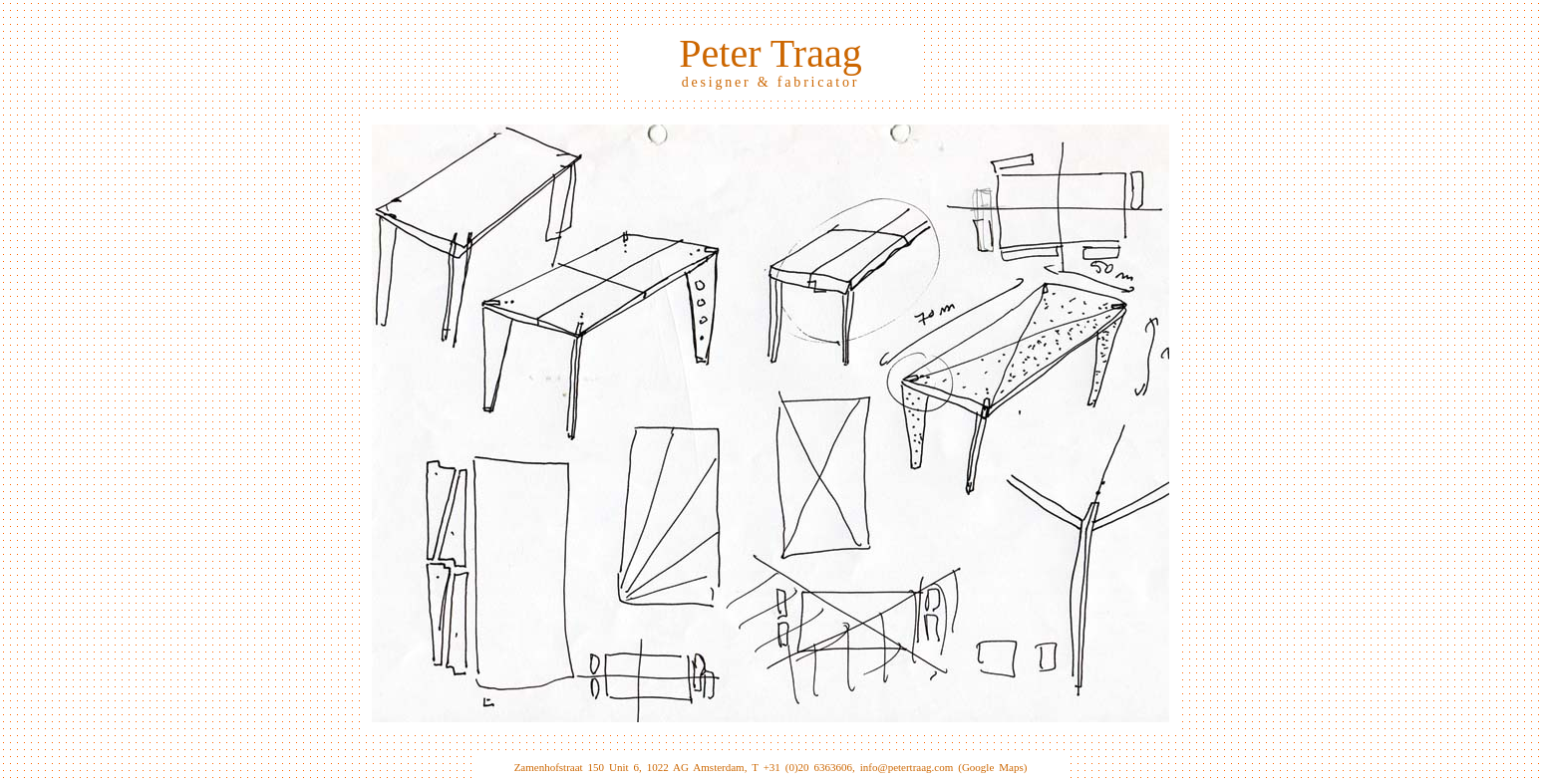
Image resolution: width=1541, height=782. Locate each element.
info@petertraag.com (907, 767)
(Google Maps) (992, 767)
